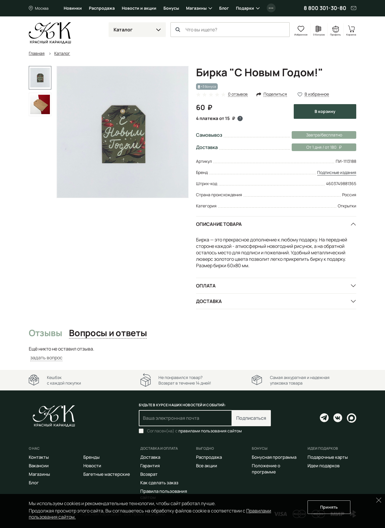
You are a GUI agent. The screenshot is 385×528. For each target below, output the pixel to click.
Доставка (209, 301)
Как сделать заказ (159, 483)
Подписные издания (336, 172)
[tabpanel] (192, 353)
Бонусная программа (274, 457)
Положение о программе (266, 469)
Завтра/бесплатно (324, 135)
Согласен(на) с (194, 431)
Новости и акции (139, 8)
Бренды (91, 457)
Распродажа (102, 8)
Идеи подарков (324, 466)
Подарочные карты (328, 457)
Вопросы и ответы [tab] (108, 333)
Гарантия (150, 466)
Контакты (39, 457)
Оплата (206, 285)
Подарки (245, 8)
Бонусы (171, 8)
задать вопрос (46, 357)
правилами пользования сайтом (210, 431)
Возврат (149, 474)
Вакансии (39, 466)
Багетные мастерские (106, 474)
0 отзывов (238, 94)
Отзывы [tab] (45, 333)
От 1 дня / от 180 (317, 147)
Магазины (196, 8)
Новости (92, 466)
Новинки (73, 8)
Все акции (206, 466)
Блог (224, 8)
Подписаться (251, 418)
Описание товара (219, 224)
